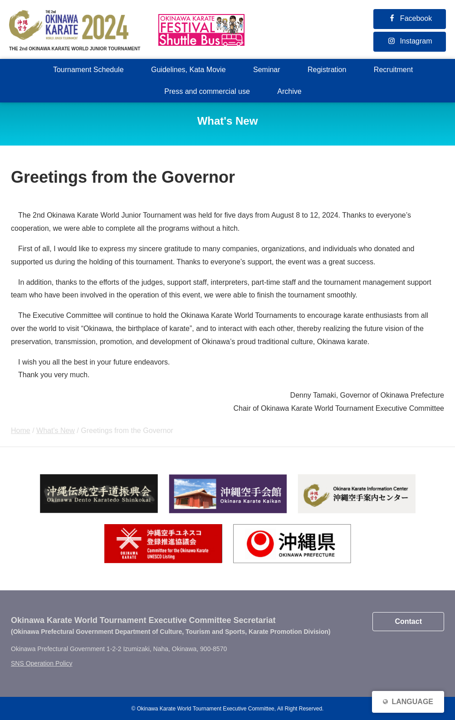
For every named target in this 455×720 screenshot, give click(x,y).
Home (20, 430)
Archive (289, 91)
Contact (408, 621)
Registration (327, 69)
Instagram (416, 41)
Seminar (266, 69)
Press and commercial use (207, 91)
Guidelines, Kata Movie (188, 69)
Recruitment (393, 69)
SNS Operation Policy (41, 663)
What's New (55, 430)
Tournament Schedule (88, 69)
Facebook (416, 18)
